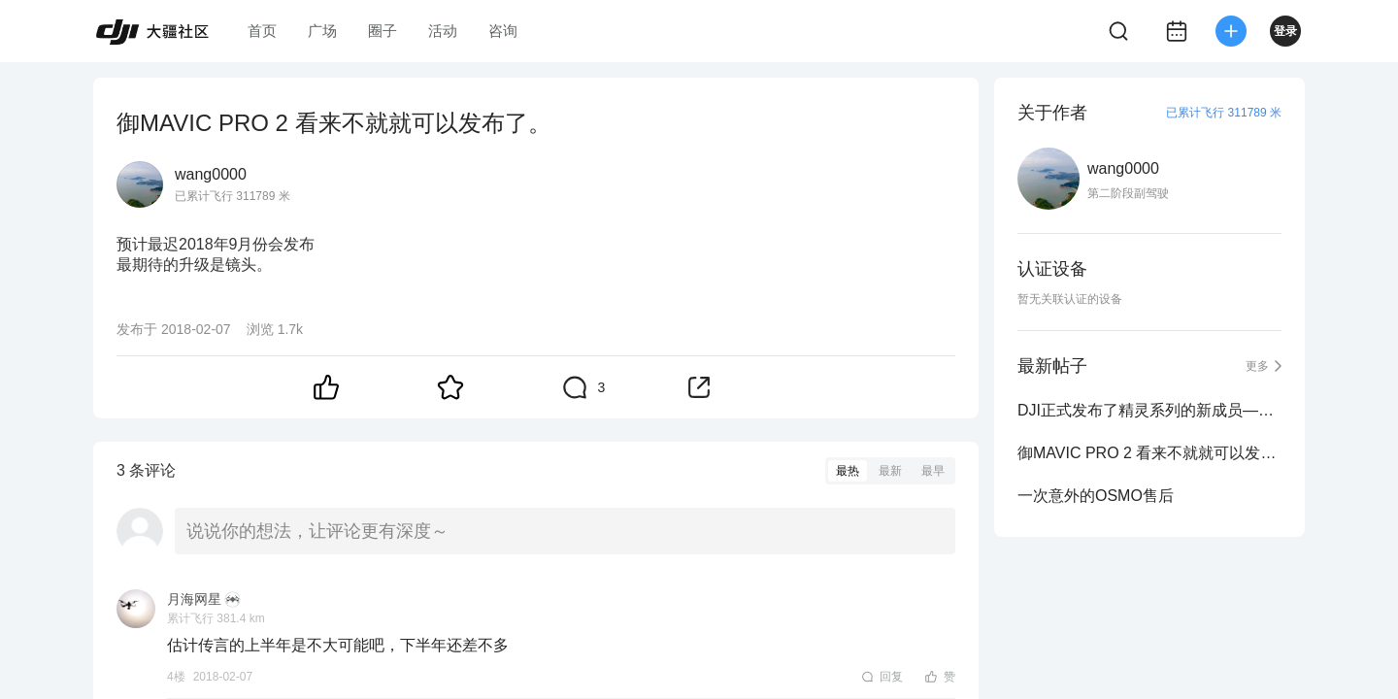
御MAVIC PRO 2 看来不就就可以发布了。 (1149, 453)
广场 (322, 30)
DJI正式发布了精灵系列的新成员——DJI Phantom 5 (1149, 410)
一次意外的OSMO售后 (1095, 495)
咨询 (502, 30)
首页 (262, 30)
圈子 (382, 30)
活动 (442, 30)
